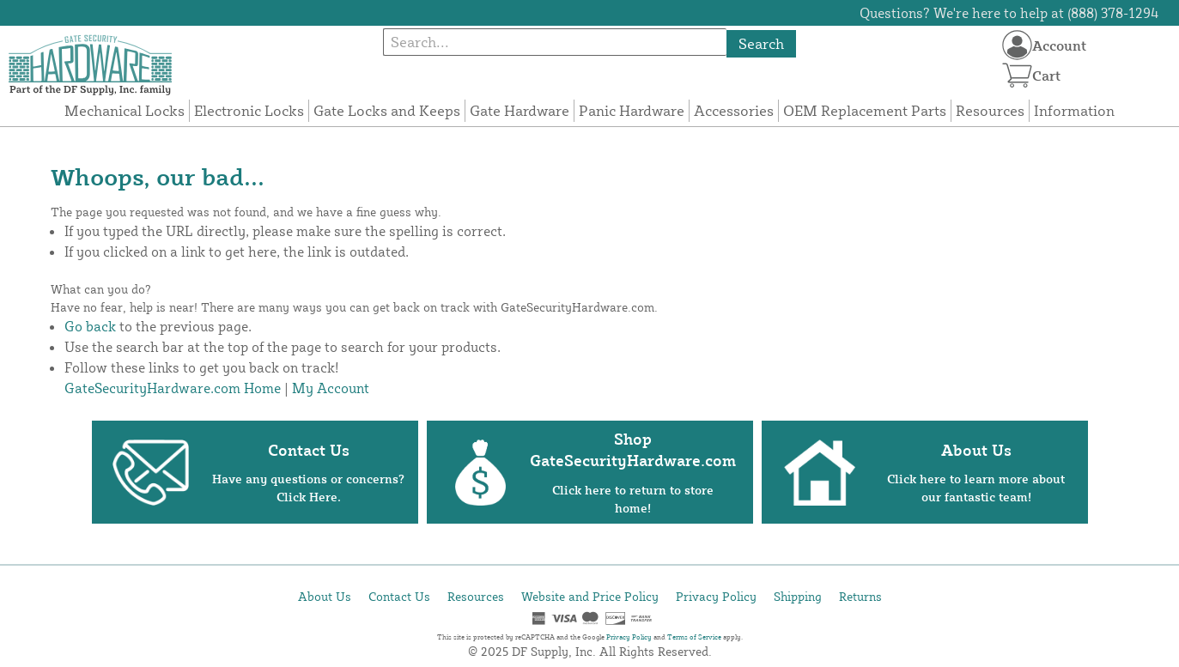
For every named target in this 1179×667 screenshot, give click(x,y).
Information (1074, 110)
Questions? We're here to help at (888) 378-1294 (1009, 12)
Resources (990, 110)
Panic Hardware (631, 110)
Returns (860, 596)
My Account (330, 388)
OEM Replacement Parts (864, 110)
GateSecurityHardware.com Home (172, 388)
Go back (90, 326)
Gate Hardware (519, 110)
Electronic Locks (249, 110)
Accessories (734, 110)
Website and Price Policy (590, 596)
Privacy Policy (716, 596)
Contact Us (399, 596)
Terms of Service (694, 637)
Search (761, 43)
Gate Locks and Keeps (386, 110)
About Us (324, 596)
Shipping (798, 596)
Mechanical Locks (124, 110)
